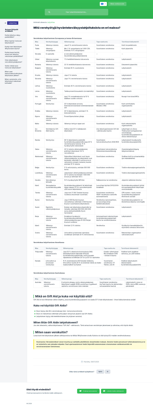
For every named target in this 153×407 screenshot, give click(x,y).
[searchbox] (76, 12)
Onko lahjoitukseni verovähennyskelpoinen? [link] (13, 61)
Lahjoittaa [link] (51, 22)
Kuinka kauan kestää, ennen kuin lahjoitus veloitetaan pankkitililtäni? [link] (14, 54)
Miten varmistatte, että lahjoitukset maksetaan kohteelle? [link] (13, 81)
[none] (103, 4)
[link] (11, 23)
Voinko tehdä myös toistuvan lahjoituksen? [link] (13, 67)
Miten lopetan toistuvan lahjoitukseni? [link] (13, 42)
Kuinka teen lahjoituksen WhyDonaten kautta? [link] (13, 47)
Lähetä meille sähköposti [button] (115, 391)
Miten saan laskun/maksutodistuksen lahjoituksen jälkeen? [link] (13, 73)
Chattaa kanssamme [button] (90, 391)
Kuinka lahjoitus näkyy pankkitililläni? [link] (12, 36)
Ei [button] (107, 371)
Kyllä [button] (100, 371)
